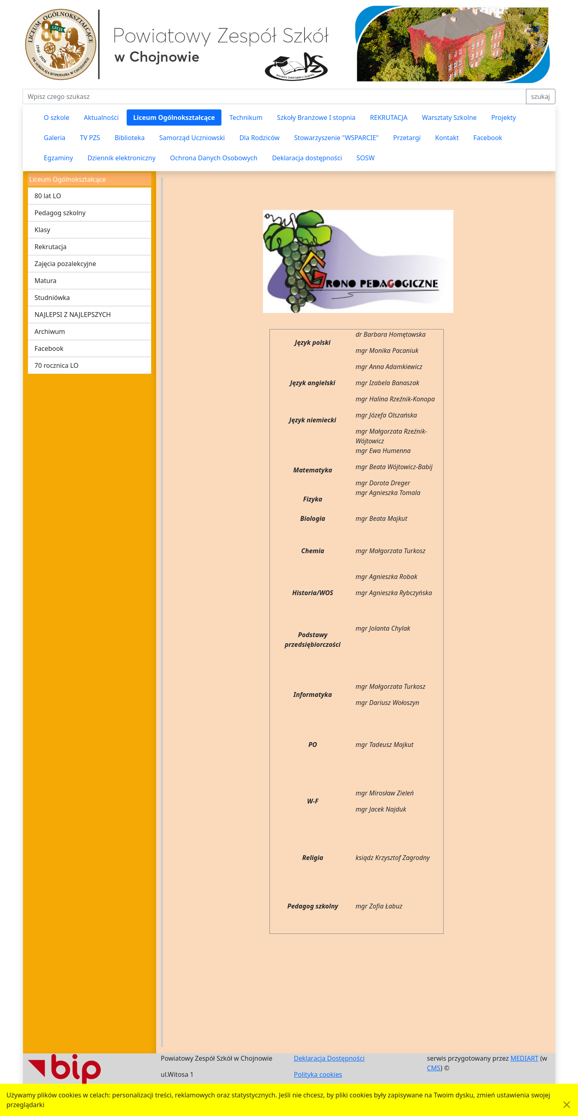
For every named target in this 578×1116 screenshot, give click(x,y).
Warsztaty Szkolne (449, 117)
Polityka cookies (318, 1074)
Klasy (42, 229)
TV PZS (90, 137)
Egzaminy (58, 157)
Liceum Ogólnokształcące (174, 117)
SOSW (366, 157)
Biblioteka (130, 137)
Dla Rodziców (259, 137)
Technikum (246, 117)
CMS (433, 1068)
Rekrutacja (51, 246)
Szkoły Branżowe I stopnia (316, 117)
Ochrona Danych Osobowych (214, 157)
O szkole (56, 117)
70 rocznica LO (57, 365)
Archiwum (50, 331)
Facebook (487, 137)
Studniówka (52, 297)
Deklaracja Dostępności (329, 1058)
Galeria (55, 137)
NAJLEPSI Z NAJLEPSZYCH (73, 314)
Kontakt (447, 137)
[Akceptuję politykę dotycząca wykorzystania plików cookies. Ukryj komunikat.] (567, 1105)
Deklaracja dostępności (307, 157)
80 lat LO (48, 195)
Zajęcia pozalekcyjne (65, 263)
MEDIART (524, 1058)
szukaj (540, 96)
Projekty (503, 117)
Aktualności (101, 117)
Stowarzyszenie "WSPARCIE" (336, 137)
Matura (45, 280)
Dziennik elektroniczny (122, 157)
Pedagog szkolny (60, 212)
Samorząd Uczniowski (192, 137)
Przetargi (407, 137)
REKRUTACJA (388, 117)
